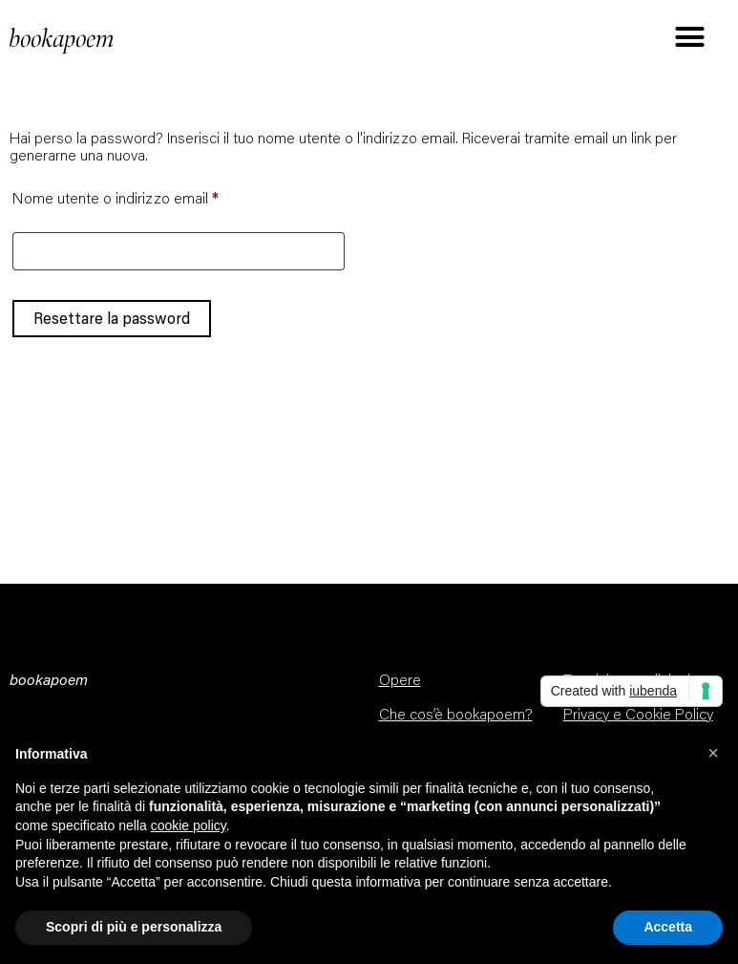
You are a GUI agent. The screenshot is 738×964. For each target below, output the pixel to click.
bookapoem (62, 39)
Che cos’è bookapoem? (456, 715)
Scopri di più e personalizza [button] (133, 926)
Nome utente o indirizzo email (144, 195)
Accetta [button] (667, 926)
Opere (400, 681)
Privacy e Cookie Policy (638, 715)
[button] (713, 753)
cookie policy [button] (188, 825)
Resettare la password (111, 318)
